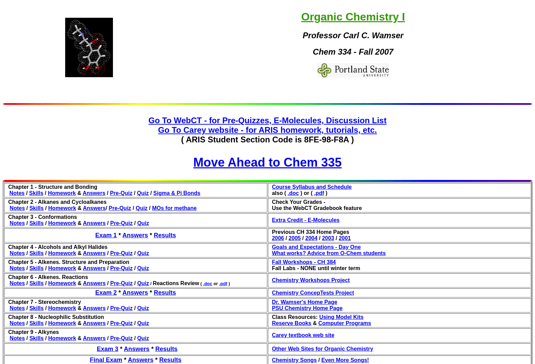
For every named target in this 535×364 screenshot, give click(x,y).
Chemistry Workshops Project (311, 280)
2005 (295, 238)
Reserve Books (292, 323)
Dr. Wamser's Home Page (304, 302)
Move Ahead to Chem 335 (267, 162)
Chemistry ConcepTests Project (313, 293)
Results (165, 235)
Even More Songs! (345, 360)
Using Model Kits (341, 317)
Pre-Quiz (121, 193)
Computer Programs (344, 323)
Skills (36, 193)
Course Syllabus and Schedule (312, 187)
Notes (17, 193)
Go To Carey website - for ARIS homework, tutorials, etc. (267, 130)
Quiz (143, 193)
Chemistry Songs (294, 360)
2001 (345, 238)
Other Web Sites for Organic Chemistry (322, 349)
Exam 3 (107, 349)
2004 (311, 238)
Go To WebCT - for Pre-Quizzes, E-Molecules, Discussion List (267, 120)
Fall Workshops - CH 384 (304, 262)
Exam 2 (106, 292)
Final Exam (106, 359)
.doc (293, 193)
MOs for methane (174, 208)
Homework (62, 193)
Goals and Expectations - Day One (316, 247)
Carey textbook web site (303, 335)
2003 (328, 238)
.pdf (319, 193)
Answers (94, 193)
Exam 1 (106, 235)
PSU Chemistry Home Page (307, 308)
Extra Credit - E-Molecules (305, 220)
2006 (278, 238)
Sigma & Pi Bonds (176, 193)
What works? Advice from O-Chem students (329, 253)
